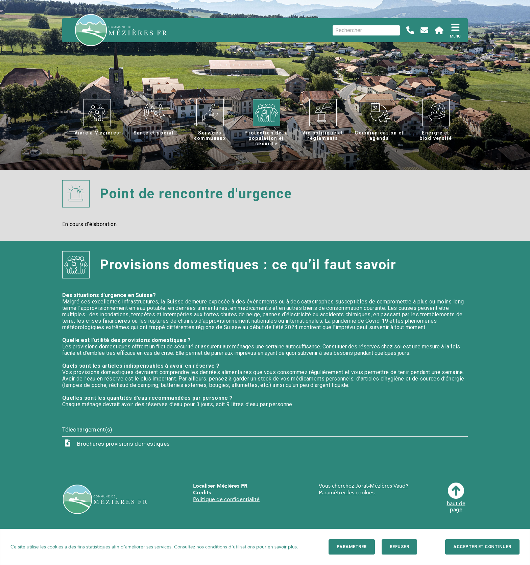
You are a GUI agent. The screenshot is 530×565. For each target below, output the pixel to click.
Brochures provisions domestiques (123, 443)
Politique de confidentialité (226, 499)
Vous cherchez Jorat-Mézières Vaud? (363, 486)
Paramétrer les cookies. (347, 492)
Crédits (202, 492)
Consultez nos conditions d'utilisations (214, 547)
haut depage (456, 498)
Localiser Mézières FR (220, 486)
